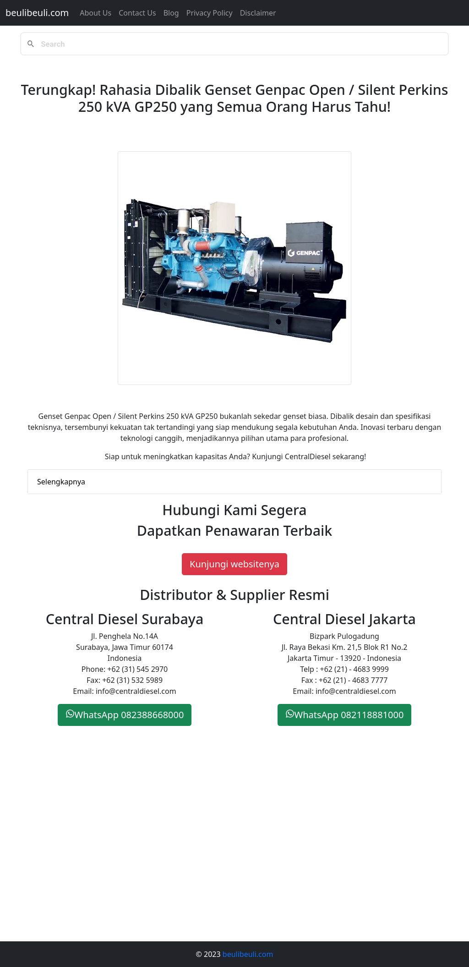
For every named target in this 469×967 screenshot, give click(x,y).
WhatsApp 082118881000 (344, 715)
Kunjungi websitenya (234, 564)
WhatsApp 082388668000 (124, 715)
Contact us (137, 13)
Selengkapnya (61, 482)
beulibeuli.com (37, 12)
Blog (171, 13)
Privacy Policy (209, 13)
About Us (95, 13)
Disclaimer (258, 13)
